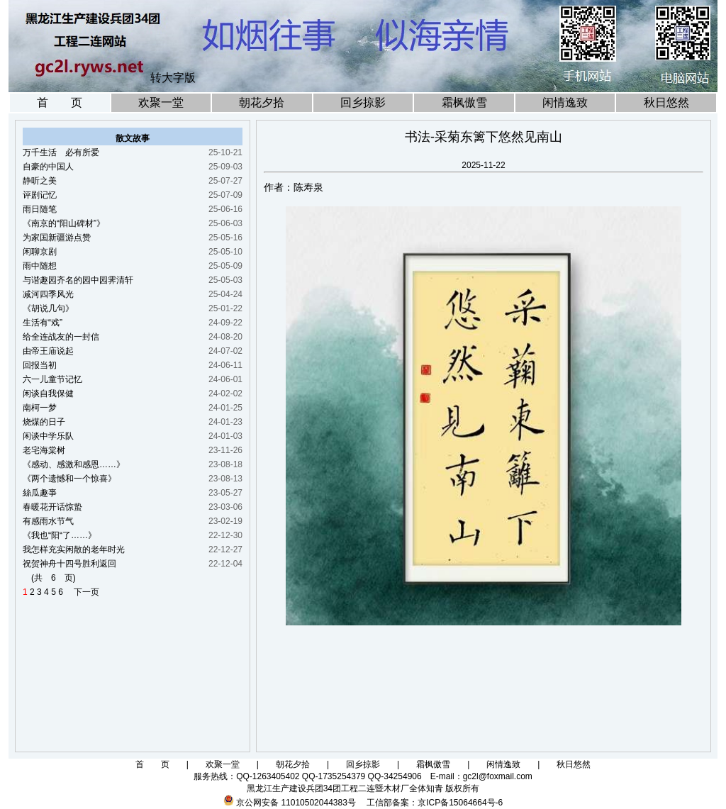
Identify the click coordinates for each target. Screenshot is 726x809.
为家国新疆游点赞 (57, 237)
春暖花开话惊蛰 (52, 507)
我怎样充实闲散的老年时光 (74, 549)
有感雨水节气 (48, 521)
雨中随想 (40, 266)
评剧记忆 (40, 195)
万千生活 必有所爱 (61, 152)
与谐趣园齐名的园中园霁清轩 (78, 280)
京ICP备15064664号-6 (460, 803)
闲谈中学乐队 (48, 436)
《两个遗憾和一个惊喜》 (69, 479)
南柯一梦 (40, 408)
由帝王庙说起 (48, 351)
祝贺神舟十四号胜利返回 (69, 564)
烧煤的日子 (44, 422)
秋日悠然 (666, 102)
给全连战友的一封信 (61, 337)
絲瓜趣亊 (40, 493)
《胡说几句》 (48, 308)
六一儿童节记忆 (52, 379)
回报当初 (40, 365)
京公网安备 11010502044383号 (296, 803)
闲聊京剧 (40, 252)
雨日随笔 (40, 209)
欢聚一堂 (161, 102)
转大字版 (173, 78)
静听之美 (40, 181)
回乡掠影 (363, 102)
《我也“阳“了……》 (59, 535)
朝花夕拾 (261, 102)
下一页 (82, 592)
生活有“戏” (42, 323)
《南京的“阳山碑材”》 (64, 223)
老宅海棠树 (44, 450)
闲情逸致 (565, 102)
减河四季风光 (48, 294)
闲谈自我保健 (48, 393)
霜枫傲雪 (464, 102)
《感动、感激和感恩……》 (74, 464)
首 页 (59, 102)
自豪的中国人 (48, 167)
